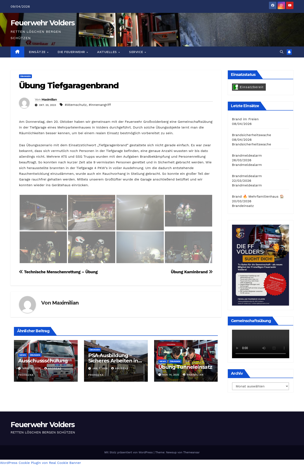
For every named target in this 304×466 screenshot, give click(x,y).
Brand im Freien (245, 119)
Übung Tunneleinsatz (185, 367)
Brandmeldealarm (247, 155)
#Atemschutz (76, 105)
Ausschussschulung (43, 361)
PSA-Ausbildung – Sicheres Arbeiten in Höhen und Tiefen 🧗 (114, 360)
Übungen (25, 76)
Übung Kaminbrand (192, 271)
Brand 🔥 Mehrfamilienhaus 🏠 (258, 196)
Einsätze (38, 52)
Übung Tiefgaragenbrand (69, 85)
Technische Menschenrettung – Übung (58, 271)
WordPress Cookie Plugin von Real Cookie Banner (40, 463)
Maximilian (49, 99)
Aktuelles (107, 52)
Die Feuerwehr (72, 52)
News (22, 355)
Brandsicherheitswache (251, 135)
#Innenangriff (100, 105)
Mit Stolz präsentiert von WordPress (129, 452)
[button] (281, 52)
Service (136, 52)
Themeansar (191, 452)
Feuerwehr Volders (43, 22)
